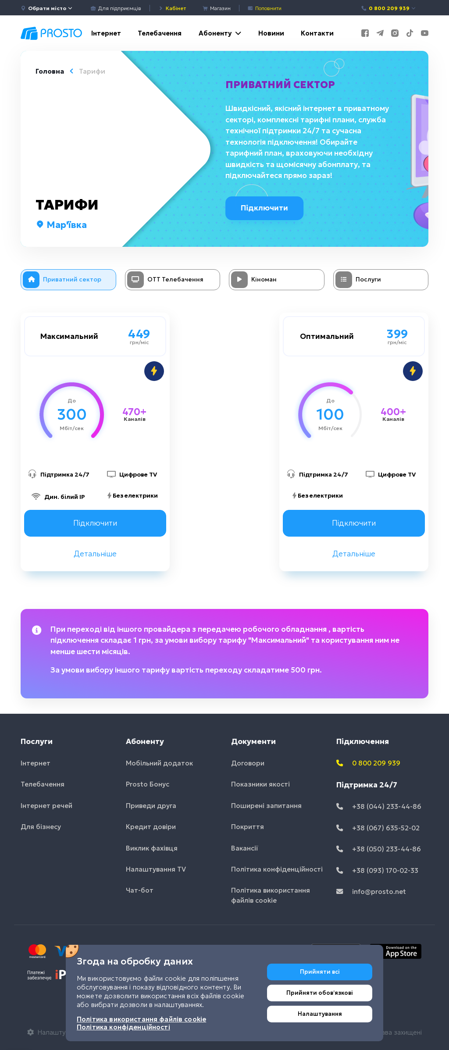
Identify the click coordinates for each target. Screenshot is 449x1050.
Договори (247, 763)
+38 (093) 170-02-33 (377, 870)
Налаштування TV (156, 869)
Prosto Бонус (147, 784)
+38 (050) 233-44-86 (378, 849)
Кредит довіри (151, 826)
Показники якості (260, 784)
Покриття (247, 826)
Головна (50, 71)
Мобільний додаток (159, 763)
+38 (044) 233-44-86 (378, 806)
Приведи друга (151, 805)
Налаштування (320, 1014)
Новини (271, 33)
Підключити (268, 208)
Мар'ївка (61, 225)
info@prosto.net (371, 891)
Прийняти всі (320, 971)
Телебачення (160, 33)
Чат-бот (139, 890)
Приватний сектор (282, 84)
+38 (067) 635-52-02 (378, 828)
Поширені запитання (266, 805)
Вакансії (244, 848)
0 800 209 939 (388, 8)
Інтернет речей (46, 805)
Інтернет (106, 33)
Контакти (317, 33)
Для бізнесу (41, 826)
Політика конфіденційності (277, 869)
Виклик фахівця (152, 848)
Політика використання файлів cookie (270, 895)
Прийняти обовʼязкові (319, 993)
